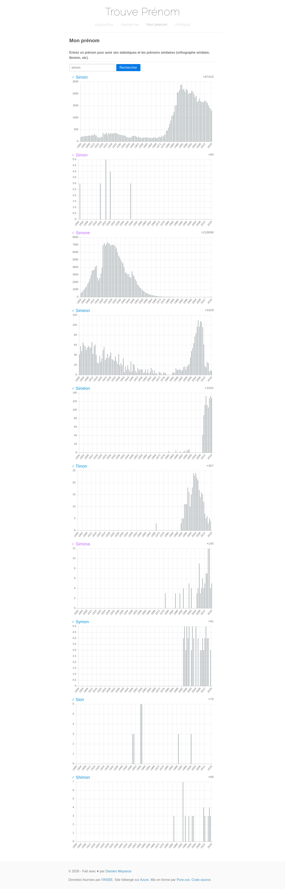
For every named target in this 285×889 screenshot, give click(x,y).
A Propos (182, 25)
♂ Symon (80, 621)
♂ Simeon (80, 310)
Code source (201, 880)
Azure (144, 880)
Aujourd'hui (104, 25)
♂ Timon (79, 466)
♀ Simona (80, 544)
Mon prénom (156, 25)
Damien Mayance (118, 871)
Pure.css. (184, 880)
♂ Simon (79, 77)
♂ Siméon (80, 388)
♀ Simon (79, 155)
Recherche (130, 25)
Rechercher (128, 67)
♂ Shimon (80, 777)
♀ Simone (80, 232)
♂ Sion (77, 699)
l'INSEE (107, 880)
